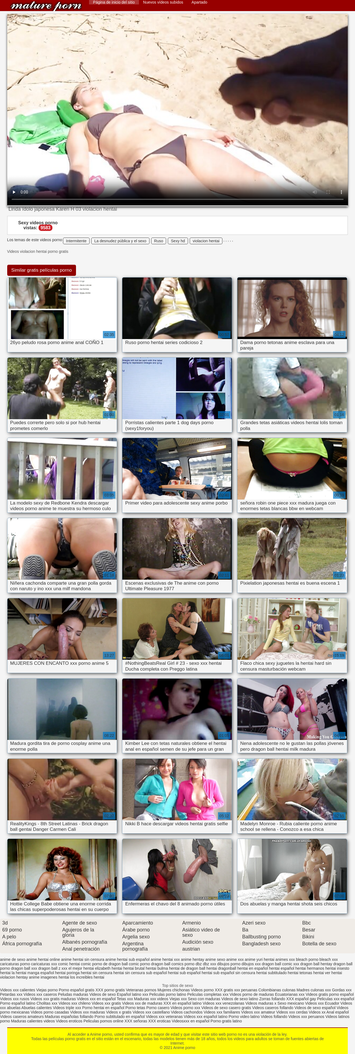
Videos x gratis (119, 1012)
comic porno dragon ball (149, 964)
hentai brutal (133, 968)
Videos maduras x (261, 1003)
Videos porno (202, 990)
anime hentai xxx (165, 959)
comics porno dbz (186, 964)
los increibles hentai (87, 977)
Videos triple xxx (67, 1007)
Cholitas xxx (47, 1003)
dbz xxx (209, 964)
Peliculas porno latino (167, 994)
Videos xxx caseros (40, 994)
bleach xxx (329, 959)
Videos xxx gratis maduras (53, 999)
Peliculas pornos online (103, 1021)
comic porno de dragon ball (104, 964)
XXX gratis (224, 990)
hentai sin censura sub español (140, 973)
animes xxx (285, 959)
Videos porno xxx (186, 1007)
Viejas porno (47, 990)
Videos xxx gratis (106, 1003)
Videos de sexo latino (239, 999)
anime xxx (235, 959)
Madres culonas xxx (313, 990)
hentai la (7, 973)
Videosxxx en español (190, 1021)
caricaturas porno (15, 964)
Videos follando (274, 1016)
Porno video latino (244, 1016)
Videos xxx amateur (258, 1012)
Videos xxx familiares (222, 1012)
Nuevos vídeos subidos (163, 2)
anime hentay (192, 959)
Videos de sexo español (315, 1007)
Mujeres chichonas (174, 990)
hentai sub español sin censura (228, 973)
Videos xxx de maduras (142, 1003)
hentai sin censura (96, 973)
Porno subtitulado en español (120, 1016)
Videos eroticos (69, 1021)
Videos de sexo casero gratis (226, 1007)
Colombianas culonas (277, 990)
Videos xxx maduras (87, 1012)
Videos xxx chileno (75, 1003)
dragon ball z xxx (52, 968)
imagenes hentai (54, 977)
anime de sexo (12, 959)
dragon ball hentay (316, 964)
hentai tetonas (300, 973)
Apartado (199, 2)
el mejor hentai (81, 968)
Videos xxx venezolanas (223, 1003)
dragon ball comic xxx (280, 964)
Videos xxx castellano (151, 1012)
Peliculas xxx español (335, 999)
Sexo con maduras (204, 999)
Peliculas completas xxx (208, 994)
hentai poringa (67, 973)
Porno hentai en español (103, 1007)
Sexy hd (178, 241)
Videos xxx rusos (14, 999)
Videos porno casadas (50, 1012)
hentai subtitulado (271, 973)
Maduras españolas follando (69, 1016)
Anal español (337, 1012)
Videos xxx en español (96, 999)
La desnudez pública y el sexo (120, 241)
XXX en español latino (182, 1003)
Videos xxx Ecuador (322, 1003)
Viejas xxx (178, 999)
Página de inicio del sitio (114, 2)
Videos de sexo (102, 994)
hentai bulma (157, 968)
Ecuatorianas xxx (290, 994)
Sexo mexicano (290, 1003)
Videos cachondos (187, 1012)
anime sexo (215, 959)
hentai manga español (35, 973)
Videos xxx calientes (17, 990)
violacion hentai (206, 241)
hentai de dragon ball (187, 968)
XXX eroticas (159, 1021)
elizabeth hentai (108, 968)
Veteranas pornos (141, 990)
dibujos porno (228, 964)
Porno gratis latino (226, 1021)
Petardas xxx (12, 994)
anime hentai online (43, 959)
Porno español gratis (77, 990)
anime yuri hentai (260, 959)
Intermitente (76, 241)
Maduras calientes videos (33, 1021)
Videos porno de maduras (252, 994)
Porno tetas (135, 1007)
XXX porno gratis (110, 990)
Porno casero (158, 1007)
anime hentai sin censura (82, 959)
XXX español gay (301, 999)
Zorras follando (272, 999)
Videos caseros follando (272, 1007)
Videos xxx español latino (206, 1016)
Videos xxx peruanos (307, 1016)
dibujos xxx (251, 964)
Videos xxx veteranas (164, 1016)
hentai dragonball (221, 968)
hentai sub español (184, 973)
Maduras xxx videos (151, 999)
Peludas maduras (73, 994)
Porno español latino (18, 1003)
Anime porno (46, 6)
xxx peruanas (245, 990)
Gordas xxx (342, 990)
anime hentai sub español (127, 959)
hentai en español (252, 968)
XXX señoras (136, 1021)
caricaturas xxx (44, 964)
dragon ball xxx (24, 968)
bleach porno (307, 959)
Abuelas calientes (36, 1007)
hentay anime (27, 977)
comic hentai (69, 964)
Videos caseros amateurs (22, 1016)
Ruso (158, 241)
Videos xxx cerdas (292, 1012)
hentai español (281, 968)
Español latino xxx (132, 994)
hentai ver (321, 973)
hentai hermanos (309, 968)
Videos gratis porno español (330, 994)
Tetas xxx (125, 999)
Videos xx (317, 1012)
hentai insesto (337, 968)
